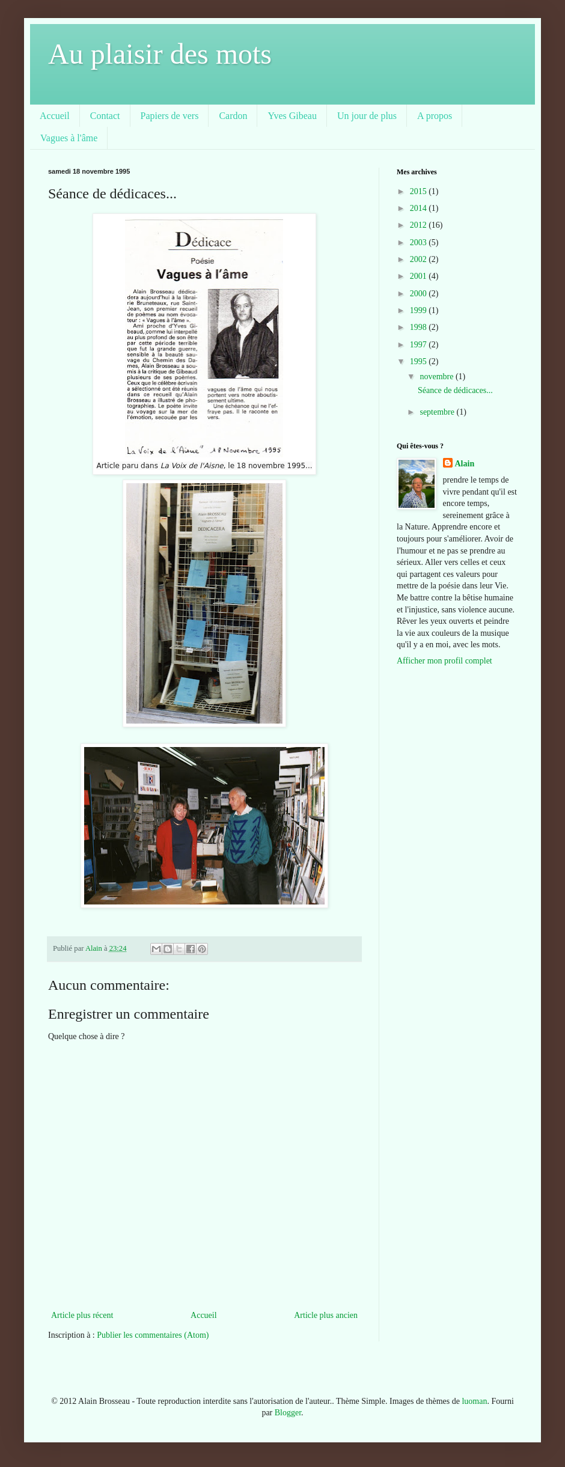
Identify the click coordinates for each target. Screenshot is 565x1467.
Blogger (288, 1412)
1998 (419, 327)
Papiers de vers (170, 116)
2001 (419, 276)
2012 (419, 225)
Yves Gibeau (291, 116)
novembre (437, 376)
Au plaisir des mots (160, 54)
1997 (419, 344)
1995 (419, 361)
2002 (419, 259)
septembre (438, 411)
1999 (419, 310)
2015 (419, 191)
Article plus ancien (326, 1315)
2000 (419, 293)
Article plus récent (82, 1315)
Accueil (55, 116)
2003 (419, 242)
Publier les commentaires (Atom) (153, 1335)
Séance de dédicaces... (455, 390)
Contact (105, 116)
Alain (465, 463)
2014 (419, 208)
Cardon (233, 116)
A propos (434, 116)
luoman (474, 1401)
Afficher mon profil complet (444, 660)
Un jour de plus (367, 116)
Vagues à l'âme (68, 138)
